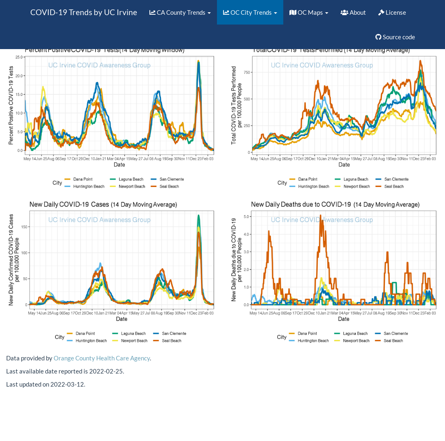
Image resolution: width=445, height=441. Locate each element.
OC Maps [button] (308, 12)
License (392, 12)
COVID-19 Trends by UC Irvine (83, 12)
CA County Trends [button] (180, 12)
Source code (395, 36)
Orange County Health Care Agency (102, 358)
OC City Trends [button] (250, 12)
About (353, 12)
